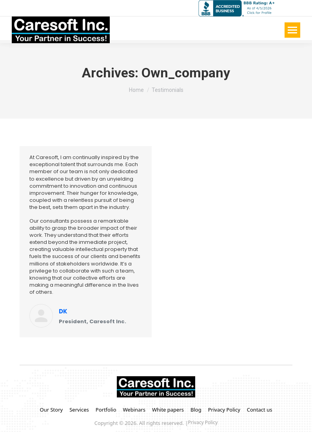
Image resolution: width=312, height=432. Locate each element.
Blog (195, 409)
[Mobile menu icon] (292, 30)
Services (79, 409)
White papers (168, 409)
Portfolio (106, 409)
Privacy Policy (224, 409)
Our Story (51, 409)
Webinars (134, 409)
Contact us (259, 409)
